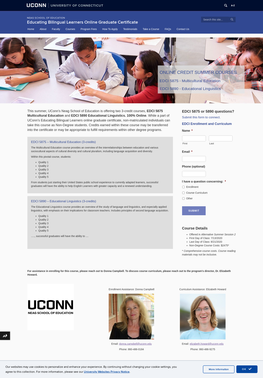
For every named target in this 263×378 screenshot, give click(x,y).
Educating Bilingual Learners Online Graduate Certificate (82, 22)
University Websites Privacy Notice (106, 372)
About (43, 29)
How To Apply (110, 29)
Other (189, 198)
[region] (131, 70)
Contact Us (183, 29)
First (185, 143)
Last (211, 143)
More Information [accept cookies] (219, 369)
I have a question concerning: (204, 181)
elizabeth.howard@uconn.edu (207, 343)
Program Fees (89, 29)
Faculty (56, 29)
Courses (70, 29)
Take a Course (151, 29)
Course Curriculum (196, 192)
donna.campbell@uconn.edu (135, 343)
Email (187, 151)
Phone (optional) (193, 166)
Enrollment (192, 186)
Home (30, 29)
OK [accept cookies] (247, 369)
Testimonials (130, 29)
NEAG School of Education (46, 17)
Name (187, 130)
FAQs (168, 29)
